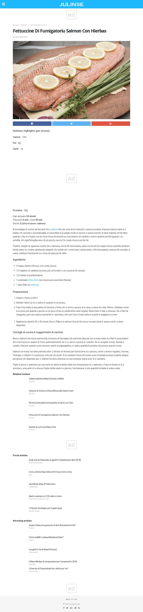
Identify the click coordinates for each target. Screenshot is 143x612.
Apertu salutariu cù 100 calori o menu (45, 496)
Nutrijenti (24, 25)
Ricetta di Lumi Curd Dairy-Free (42, 427)
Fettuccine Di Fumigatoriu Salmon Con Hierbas (49, 415)
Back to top (71, 599)
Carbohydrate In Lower (38, 25)
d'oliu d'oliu (33, 280)
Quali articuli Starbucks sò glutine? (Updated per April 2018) (55, 460)
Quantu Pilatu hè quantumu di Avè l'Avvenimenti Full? (52, 525)
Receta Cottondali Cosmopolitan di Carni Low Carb (51, 403)
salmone (34, 284)
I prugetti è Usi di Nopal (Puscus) (43, 549)
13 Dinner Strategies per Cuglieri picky (45, 508)
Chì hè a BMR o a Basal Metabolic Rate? (46, 537)
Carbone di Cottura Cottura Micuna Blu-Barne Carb (51, 391)
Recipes (16, 25)
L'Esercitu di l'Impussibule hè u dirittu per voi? (48, 568)
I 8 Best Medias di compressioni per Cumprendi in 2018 (53, 561)
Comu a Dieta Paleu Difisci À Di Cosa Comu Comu (50, 472)
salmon (54, 229)
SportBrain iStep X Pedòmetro (42, 484)
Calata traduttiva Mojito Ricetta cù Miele (46, 379)
